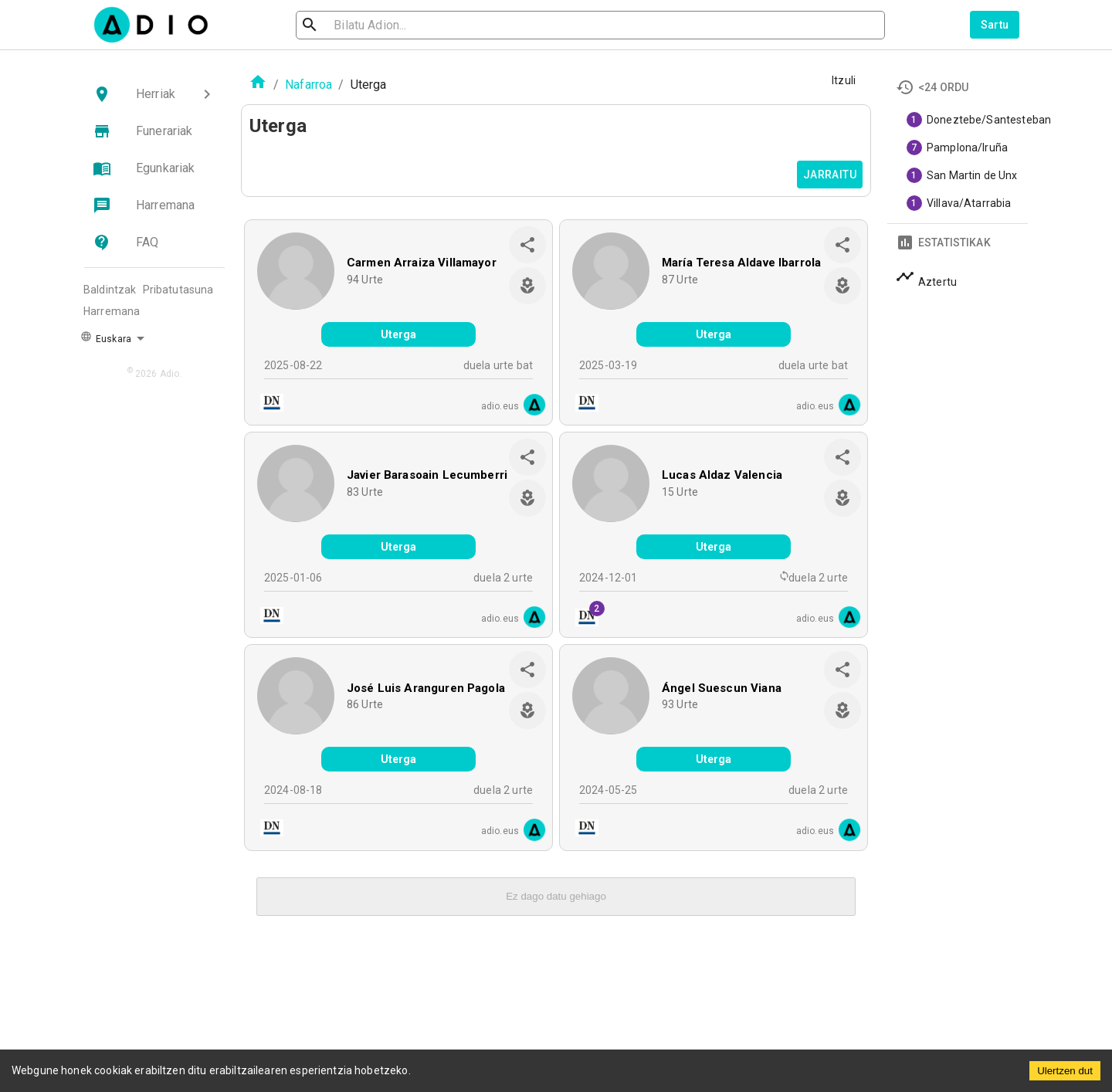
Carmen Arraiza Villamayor (422, 263)
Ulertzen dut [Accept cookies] (1065, 1071)
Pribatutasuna (178, 289)
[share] (527, 244)
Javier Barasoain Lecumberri (427, 475)
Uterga (399, 334)
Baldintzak (110, 289)
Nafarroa (308, 84)
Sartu (995, 25)
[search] (360, 25)
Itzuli (844, 80)
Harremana (111, 311)
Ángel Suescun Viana (721, 688)
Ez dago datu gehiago (556, 896)
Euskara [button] (105, 337)
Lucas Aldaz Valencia (722, 475)
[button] (154, 94)
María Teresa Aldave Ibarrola (741, 263)
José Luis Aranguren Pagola (426, 688)
